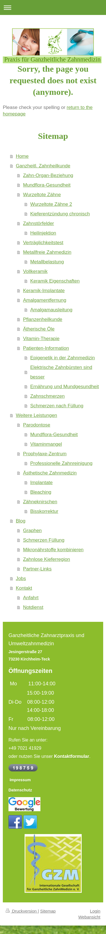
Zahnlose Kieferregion (46, 559)
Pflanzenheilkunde (42, 319)
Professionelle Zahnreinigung (61, 463)
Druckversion (22, 911)
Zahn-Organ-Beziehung (48, 175)
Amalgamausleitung (51, 309)
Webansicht (89, 917)
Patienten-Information (46, 348)
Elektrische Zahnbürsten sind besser (61, 372)
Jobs (21, 578)
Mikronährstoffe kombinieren (53, 549)
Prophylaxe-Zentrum (44, 453)
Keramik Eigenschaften (55, 281)
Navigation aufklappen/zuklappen (53, 7)
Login (95, 911)
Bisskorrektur (44, 511)
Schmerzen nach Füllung (56, 405)
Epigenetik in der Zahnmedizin (62, 357)
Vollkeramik (35, 271)
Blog (20, 521)
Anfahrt (30, 597)
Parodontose (36, 425)
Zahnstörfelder (38, 223)
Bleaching (40, 492)
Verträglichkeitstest (43, 242)
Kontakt (24, 588)
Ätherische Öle (39, 329)
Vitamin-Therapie (41, 338)
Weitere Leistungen (36, 415)
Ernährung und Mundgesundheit (64, 386)
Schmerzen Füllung (43, 540)
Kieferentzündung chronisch (60, 213)
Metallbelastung (47, 261)
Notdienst (33, 607)
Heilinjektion (43, 233)
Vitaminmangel (46, 444)
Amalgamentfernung (44, 300)
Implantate (41, 482)
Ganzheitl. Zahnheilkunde (43, 166)
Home (22, 156)
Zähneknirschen (40, 501)
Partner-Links (37, 569)
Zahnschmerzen (47, 396)
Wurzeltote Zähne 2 (51, 204)
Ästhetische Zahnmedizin (50, 473)
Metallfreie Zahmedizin (47, 252)
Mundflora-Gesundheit (46, 185)
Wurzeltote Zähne (42, 194)
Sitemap (48, 911)
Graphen (32, 530)
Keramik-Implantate (43, 290)
